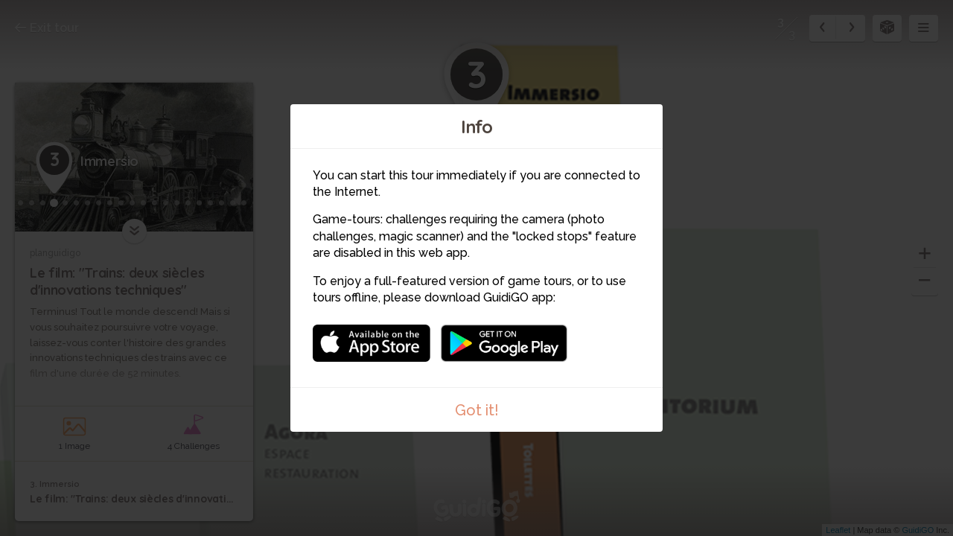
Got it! (477, 410)
